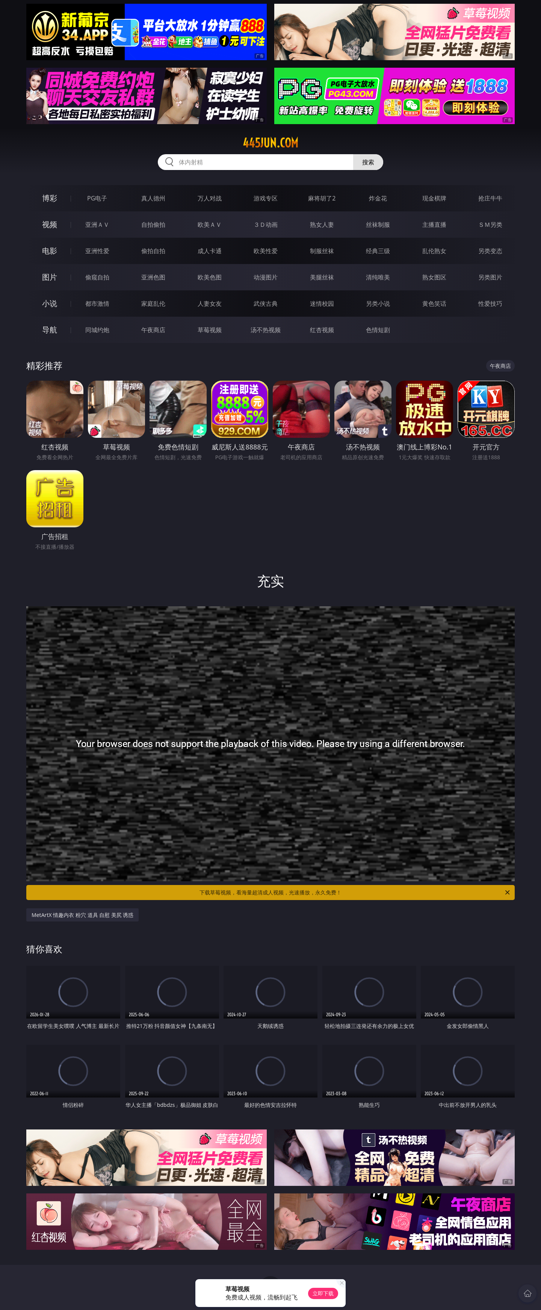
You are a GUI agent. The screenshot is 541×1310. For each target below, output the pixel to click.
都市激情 (97, 303)
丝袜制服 (378, 224)
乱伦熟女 (434, 251)
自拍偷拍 (153, 224)
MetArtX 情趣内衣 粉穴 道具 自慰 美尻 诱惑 (82, 914)
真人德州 (153, 198)
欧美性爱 (266, 251)
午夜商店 (153, 330)
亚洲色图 (153, 277)
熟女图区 (434, 277)
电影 (49, 251)
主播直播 (434, 224)
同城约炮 (97, 330)
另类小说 (378, 303)
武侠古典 (266, 303)
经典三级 (378, 251)
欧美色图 (210, 277)
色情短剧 (378, 330)
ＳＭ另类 (490, 224)
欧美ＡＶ (210, 224)
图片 (49, 277)
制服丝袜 (322, 251)
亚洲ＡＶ (97, 224)
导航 (49, 330)
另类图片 (490, 277)
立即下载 (323, 1293)
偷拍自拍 (153, 251)
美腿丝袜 (322, 277)
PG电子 (97, 198)
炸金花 (378, 198)
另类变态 (490, 251)
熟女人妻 (322, 224)
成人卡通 (210, 251)
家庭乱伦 (153, 303)
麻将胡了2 (321, 198)
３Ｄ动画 (266, 224)
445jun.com (270, 142)
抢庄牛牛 (490, 198)
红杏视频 (322, 330)
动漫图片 (266, 277)
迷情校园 (322, 303)
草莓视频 (210, 330)
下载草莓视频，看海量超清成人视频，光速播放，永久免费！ (355, 892)
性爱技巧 (490, 303)
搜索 (368, 162)
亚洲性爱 (97, 251)
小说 (49, 303)
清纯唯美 (378, 277)
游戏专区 (266, 198)
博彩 (49, 198)
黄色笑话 (434, 303)
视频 (49, 224)
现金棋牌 (434, 198)
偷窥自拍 (97, 277)
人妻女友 (210, 303)
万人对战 (210, 198)
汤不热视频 (266, 330)
